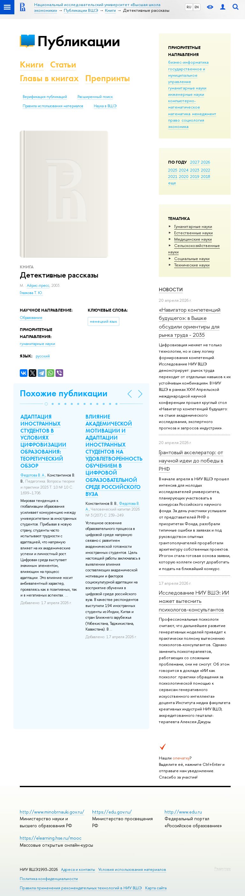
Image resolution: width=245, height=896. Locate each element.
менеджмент (204, 113)
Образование (31, 317)
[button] (46, 404)
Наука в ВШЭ (105, 106)
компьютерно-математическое (184, 104)
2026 (205, 162)
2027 (194, 162)
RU (189, 7)
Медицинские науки (193, 239)
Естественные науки (193, 233)
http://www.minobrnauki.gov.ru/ (52, 812)
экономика (178, 126)
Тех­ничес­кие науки (192, 265)
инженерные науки (186, 94)
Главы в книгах (49, 78)
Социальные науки (192, 258)
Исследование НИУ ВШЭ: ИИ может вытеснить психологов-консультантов (194, 601)
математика (179, 113)
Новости (171, 289)
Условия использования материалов (132, 869)
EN (197, 7)
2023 (194, 170)
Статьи (63, 64)
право (174, 120)
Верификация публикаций (45, 96)
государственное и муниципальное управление (186, 75)
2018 (205, 176)
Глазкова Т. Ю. (31, 292)
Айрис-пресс (38, 285)
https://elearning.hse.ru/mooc (50, 838)
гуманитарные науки (187, 88)
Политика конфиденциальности (49, 878)
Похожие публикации (64, 393)
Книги (32, 64)
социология (193, 120)
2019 (194, 176)
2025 (172, 170)
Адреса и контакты (78, 869)
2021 (172, 176)
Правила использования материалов (53, 106)
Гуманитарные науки (193, 226)
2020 (184, 176)
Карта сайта (156, 888)
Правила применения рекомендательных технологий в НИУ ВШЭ (81, 888)
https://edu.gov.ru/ (112, 812)
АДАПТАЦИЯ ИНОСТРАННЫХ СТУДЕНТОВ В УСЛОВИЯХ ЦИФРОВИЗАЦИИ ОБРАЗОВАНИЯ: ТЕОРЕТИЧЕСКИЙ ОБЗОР (43, 441)
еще (172, 183)
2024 (184, 170)
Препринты (107, 78)
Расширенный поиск (95, 96)
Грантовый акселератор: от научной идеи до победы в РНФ (191, 460)
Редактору (222, 868)
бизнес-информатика (188, 62)
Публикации (78, 41)
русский (43, 356)
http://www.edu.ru (183, 812)
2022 (205, 170)
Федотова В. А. (32, 475)
